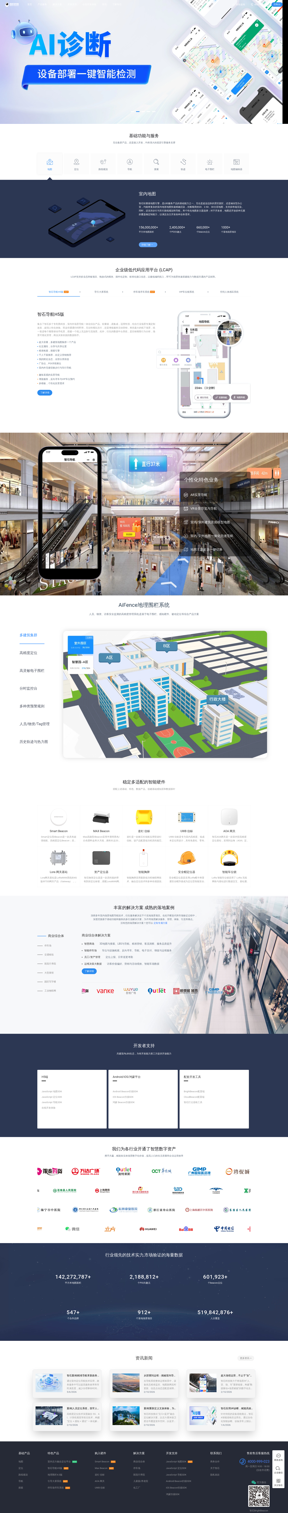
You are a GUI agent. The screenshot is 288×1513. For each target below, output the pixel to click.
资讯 (104, 4)
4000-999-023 (261, 4)
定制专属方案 (160, 923)
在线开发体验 (89, 4)
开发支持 (72, 4)
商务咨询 (240, 4)
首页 (29, 4)
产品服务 (42, 4)
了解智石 (117, 4)
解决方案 (57, 4)
